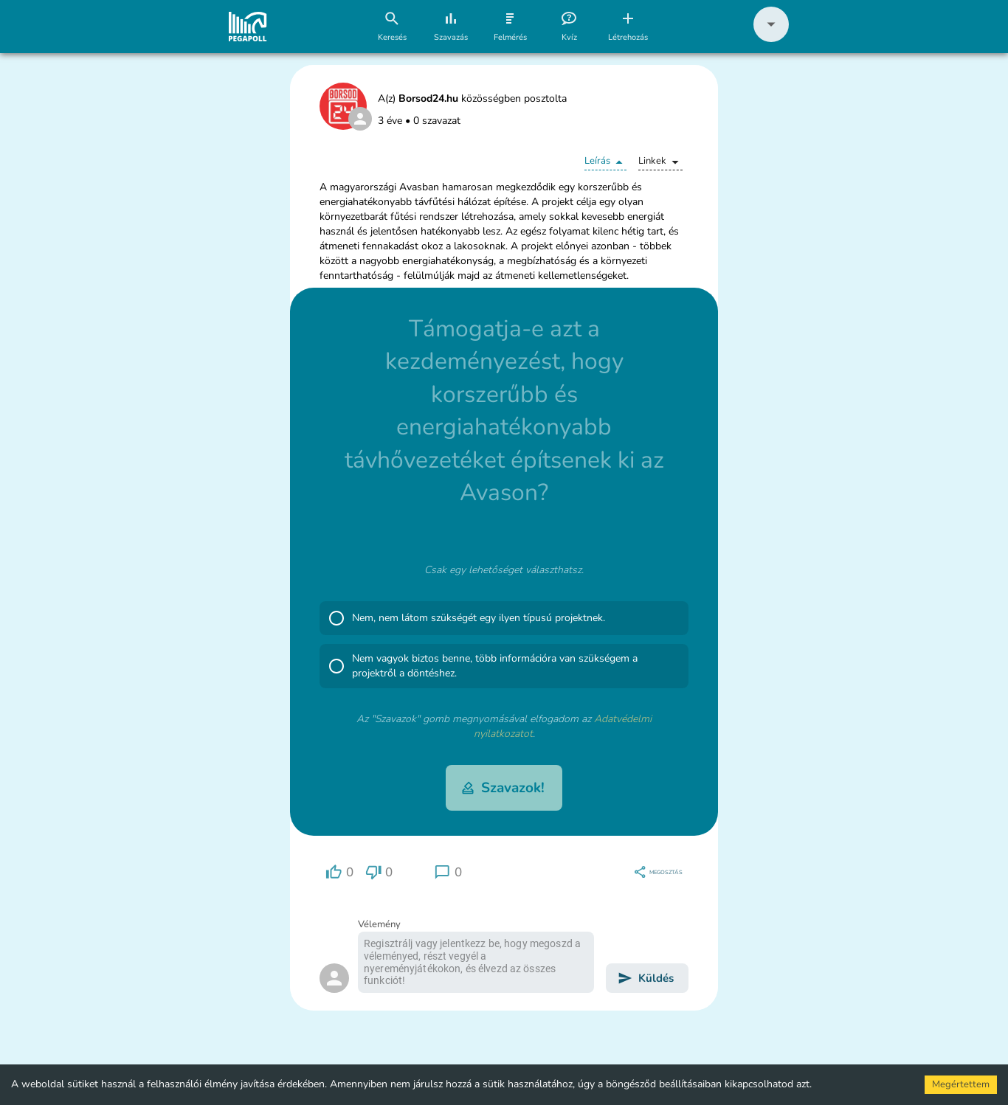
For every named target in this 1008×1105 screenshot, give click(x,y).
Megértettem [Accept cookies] (961, 1084)
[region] (339, 872)
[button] (771, 39)
